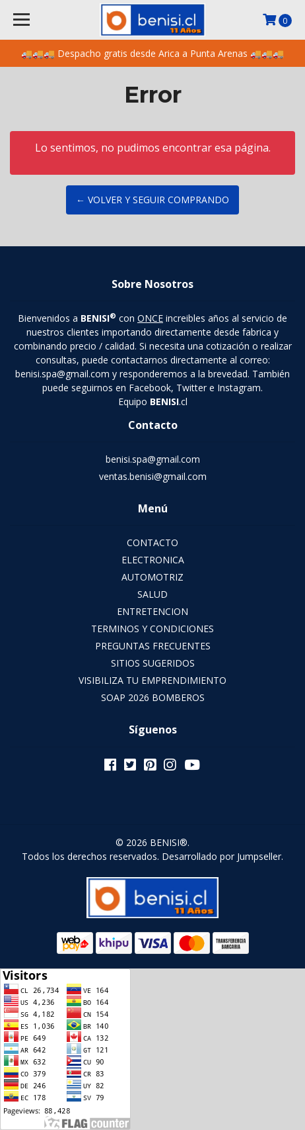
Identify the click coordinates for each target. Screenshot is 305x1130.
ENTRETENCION (152, 611)
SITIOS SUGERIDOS (153, 663)
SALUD (152, 594)
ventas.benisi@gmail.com (153, 476)
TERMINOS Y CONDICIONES (152, 628)
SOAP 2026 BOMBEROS (153, 697)
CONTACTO (152, 542)
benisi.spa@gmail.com (153, 459)
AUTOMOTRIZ (152, 577)
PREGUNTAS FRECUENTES (153, 645)
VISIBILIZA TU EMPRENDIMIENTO (152, 680)
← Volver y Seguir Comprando (152, 199)
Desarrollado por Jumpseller (221, 856)
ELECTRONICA (152, 559)
